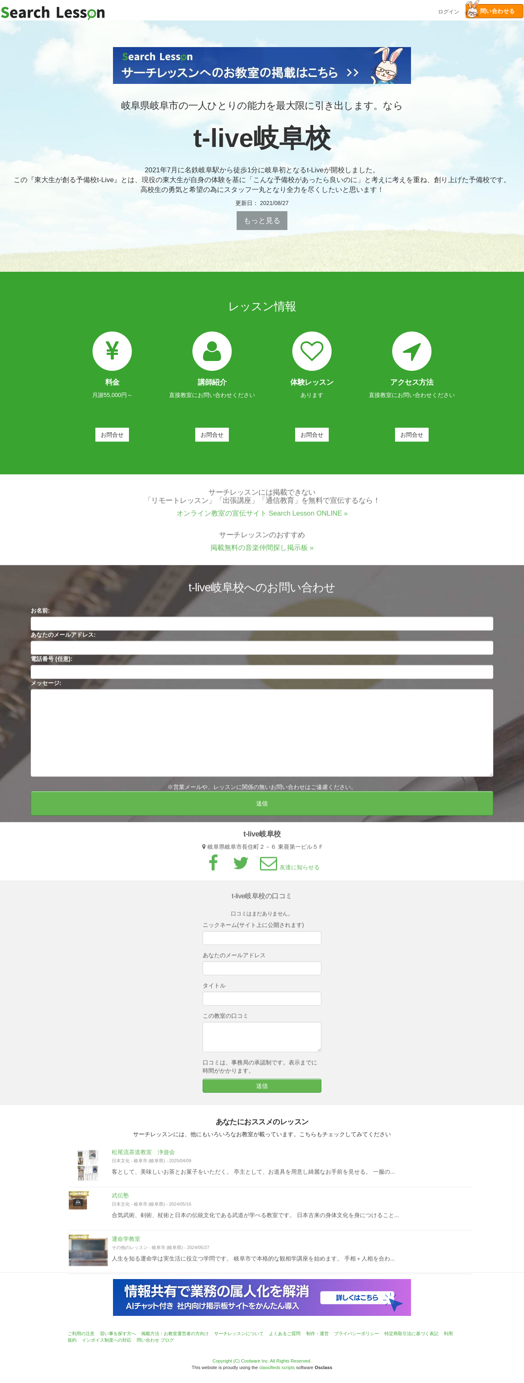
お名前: (40, 614)
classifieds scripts (277, 1367)
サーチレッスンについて (239, 1333)
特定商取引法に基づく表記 (411, 1333)
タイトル (214, 989)
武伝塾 (120, 1199)
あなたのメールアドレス (234, 959)
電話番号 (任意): (51, 662)
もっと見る (262, 221)
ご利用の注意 (81, 1333)
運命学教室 (126, 1242)
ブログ (167, 1340)
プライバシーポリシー (356, 1333)
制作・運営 (317, 1333)
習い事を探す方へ (118, 1333)
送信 (262, 807)
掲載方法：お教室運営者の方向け (175, 1333)
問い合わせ (148, 1340)
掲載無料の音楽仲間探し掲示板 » (262, 551)
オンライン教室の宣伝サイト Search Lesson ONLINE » (262, 517)
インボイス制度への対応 (106, 1340)
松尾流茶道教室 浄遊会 (143, 1156)
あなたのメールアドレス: (63, 638)
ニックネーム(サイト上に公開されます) (253, 928)
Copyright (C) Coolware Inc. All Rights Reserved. (262, 1360)
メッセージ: (46, 687)
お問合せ (112, 434)
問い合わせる (490, 11)
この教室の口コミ (225, 1019)
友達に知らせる (288, 871)
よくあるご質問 (284, 1333)
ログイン (448, 11)
